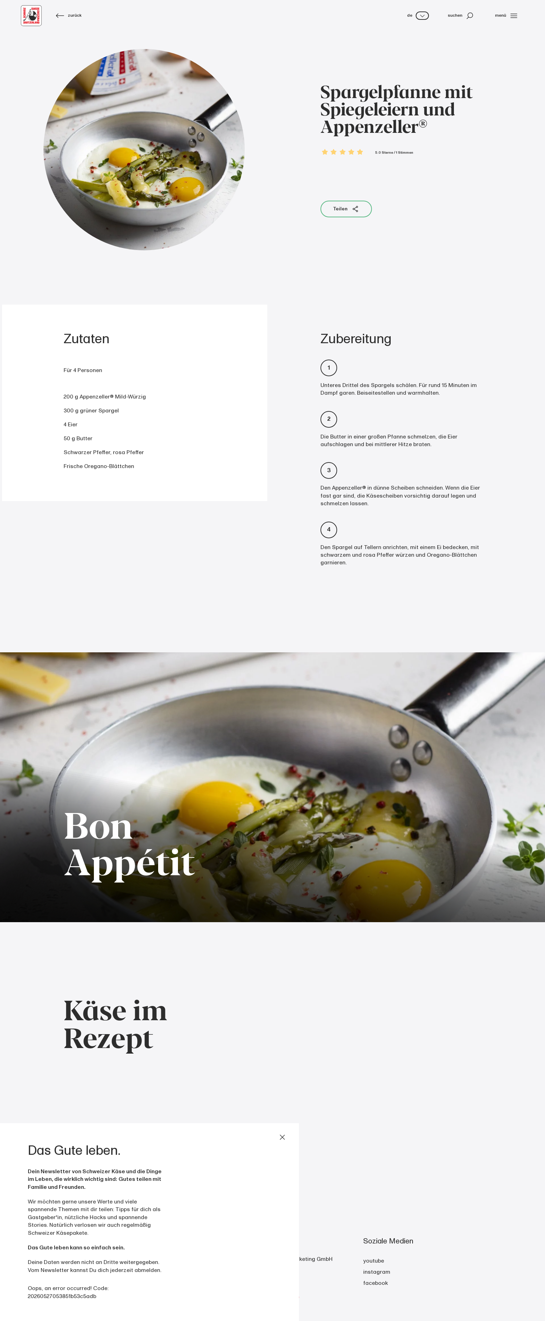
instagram (376, 1272)
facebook (375, 1283)
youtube (373, 1261)
